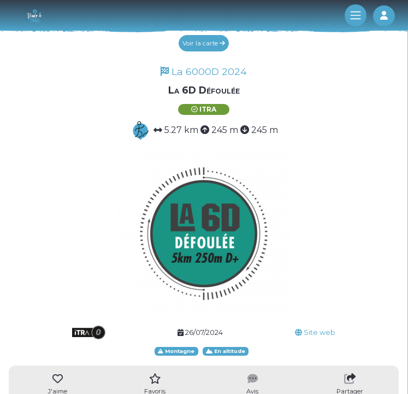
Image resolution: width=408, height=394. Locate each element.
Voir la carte (203, 43)
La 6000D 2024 (204, 71)
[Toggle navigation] (355, 15)
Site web (315, 332)
